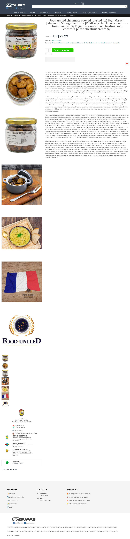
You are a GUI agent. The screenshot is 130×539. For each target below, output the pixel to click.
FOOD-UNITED (56, 40)
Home (8, 15)
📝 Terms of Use (12, 504)
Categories (15, 15)
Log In (75, 3)
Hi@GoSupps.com (45, 500)
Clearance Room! (9, 469)
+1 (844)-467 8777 (18, 463)
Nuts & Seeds (63, 15)
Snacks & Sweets (41, 15)
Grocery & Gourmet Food (27, 15)
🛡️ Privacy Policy (12, 500)
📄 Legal (9, 507)
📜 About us (11, 494)
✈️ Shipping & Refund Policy (15, 497)
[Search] (79, 6)
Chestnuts (71, 15)
